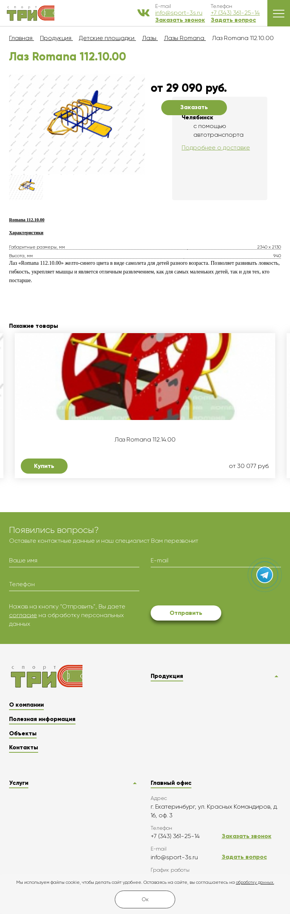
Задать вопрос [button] (233, 19)
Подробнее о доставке (216, 147)
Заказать (194, 107)
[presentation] (208, 587)
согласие (23, 615)
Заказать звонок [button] (180, 19)
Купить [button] (44, 465)
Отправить (186, 612)
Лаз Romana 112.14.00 (145, 439)
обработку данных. (255, 882)
